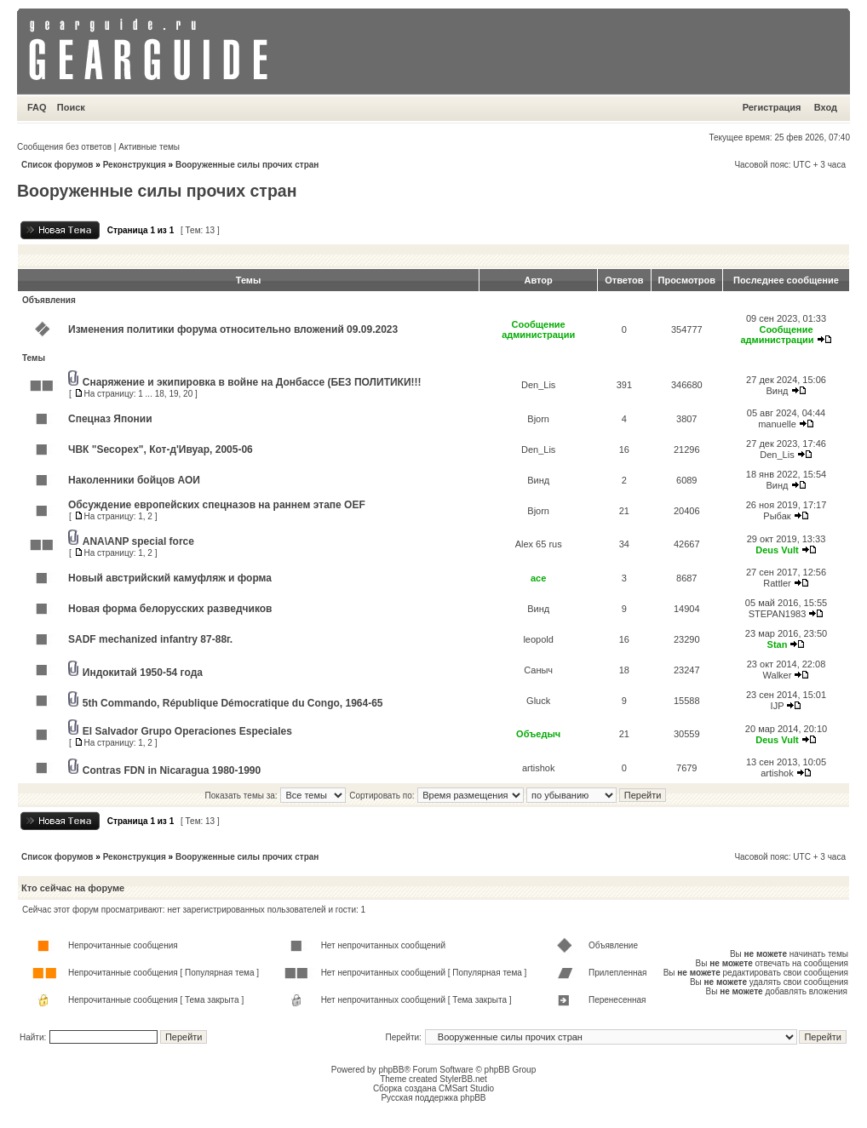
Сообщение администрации (538, 329)
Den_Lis (538, 385)
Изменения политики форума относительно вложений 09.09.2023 (233, 329)
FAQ (37, 107)
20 (187, 393)
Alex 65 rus (538, 544)
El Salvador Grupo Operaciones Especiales (187, 731)
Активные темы (149, 147)
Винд (777, 391)
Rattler (776, 583)
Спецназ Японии (110, 419)
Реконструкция (134, 164)
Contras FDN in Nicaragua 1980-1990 (172, 770)
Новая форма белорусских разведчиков (170, 609)
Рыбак (776, 516)
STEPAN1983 (778, 614)
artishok (538, 768)
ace (538, 578)
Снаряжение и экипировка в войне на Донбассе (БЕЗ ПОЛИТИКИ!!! (252, 382)
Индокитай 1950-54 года (143, 673)
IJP (777, 706)
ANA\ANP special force (138, 541)
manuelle (777, 424)
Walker (777, 675)
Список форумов (57, 164)
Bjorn (538, 419)
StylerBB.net (463, 1079)
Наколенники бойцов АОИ (134, 480)
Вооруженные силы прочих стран (247, 164)
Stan (777, 644)
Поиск (71, 107)
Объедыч (538, 734)
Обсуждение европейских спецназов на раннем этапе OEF (216, 505)
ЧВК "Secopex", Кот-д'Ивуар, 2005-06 (160, 449)
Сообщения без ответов (64, 147)
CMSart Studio (466, 1088)
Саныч (538, 670)
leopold (538, 639)
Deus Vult (776, 550)
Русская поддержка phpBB (433, 1097)
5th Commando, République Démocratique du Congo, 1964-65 (233, 703)
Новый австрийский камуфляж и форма (170, 578)
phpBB (391, 1069)
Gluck (538, 701)
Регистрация (772, 107)
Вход (825, 107)
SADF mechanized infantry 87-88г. (150, 639)
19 (173, 393)
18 (159, 393)
